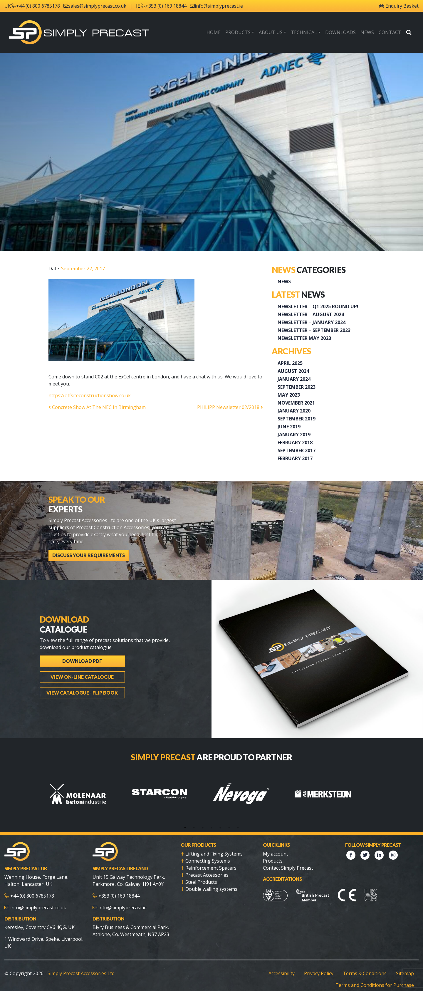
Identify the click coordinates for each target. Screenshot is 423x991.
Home (214, 32)
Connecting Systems (207, 861)
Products (238, 32)
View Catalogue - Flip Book (82, 692)
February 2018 (295, 442)
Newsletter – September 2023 (314, 330)
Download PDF (82, 661)
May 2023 (289, 395)
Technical (304, 32)
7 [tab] (238, 828)
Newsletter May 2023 (304, 338)
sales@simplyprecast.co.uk (97, 6)
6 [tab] (229, 828)
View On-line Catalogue (82, 677)
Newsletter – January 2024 (311, 322)
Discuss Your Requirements (88, 555)
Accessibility (281, 973)
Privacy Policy (318, 973)
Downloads (340, 32)
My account (275, 854)
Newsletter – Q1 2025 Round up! (318, 306)
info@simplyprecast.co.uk (38, 907)
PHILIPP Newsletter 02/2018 (230, 407)
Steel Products (201, 882)
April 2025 (290, 363)
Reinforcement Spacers (210, 868)
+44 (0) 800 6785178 (38, 6)
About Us (271, 32)
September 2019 (296, 418)
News (367, 32)
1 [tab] (185, 828)
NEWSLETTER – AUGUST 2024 (311, 314)
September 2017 (296, 450)
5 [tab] (220, 828)
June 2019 (289, 426)
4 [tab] (211, 828)
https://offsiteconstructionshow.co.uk (90, 395)
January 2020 (294, 411)
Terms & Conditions (365, 973)
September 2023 (296, 387)
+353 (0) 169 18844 (166, 6)
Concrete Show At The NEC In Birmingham (97, 407)
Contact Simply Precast (288, 868)
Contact (390, 32)
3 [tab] (203, 828)
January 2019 (294, 434)
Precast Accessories (207, 875)
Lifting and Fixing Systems (214, 854)
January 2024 (294, 379)
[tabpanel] (89, 793)
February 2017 (295, 458)
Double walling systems (211, 889)
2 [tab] (194, 828)
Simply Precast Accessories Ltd (81, 973)
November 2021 (296, 403)
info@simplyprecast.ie (219, 6)
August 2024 (293, 371)
